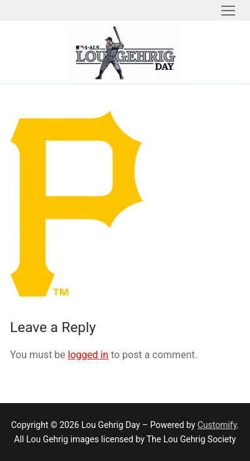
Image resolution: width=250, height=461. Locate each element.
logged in (88, 355)
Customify (217, 425)
